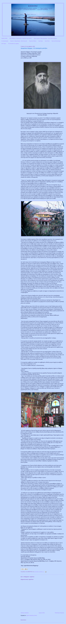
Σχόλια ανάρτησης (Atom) (31, 615)
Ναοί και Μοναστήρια (56, 41)
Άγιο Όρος (40, 41)
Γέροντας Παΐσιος (32, 41)
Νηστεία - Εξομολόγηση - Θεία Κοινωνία (18, 41)
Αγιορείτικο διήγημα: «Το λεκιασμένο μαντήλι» (34, 48)
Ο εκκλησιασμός (4, 41)
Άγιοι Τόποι (47, 41)
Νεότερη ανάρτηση (25, 612)
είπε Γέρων (3, 43)
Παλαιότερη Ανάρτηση (59, 612)
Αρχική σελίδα (4, 38)
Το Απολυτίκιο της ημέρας (13, 43)
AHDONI (33, 6)
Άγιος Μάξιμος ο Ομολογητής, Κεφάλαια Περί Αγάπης (20, 38)
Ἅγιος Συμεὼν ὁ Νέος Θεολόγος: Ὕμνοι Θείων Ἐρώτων (45, 38)
